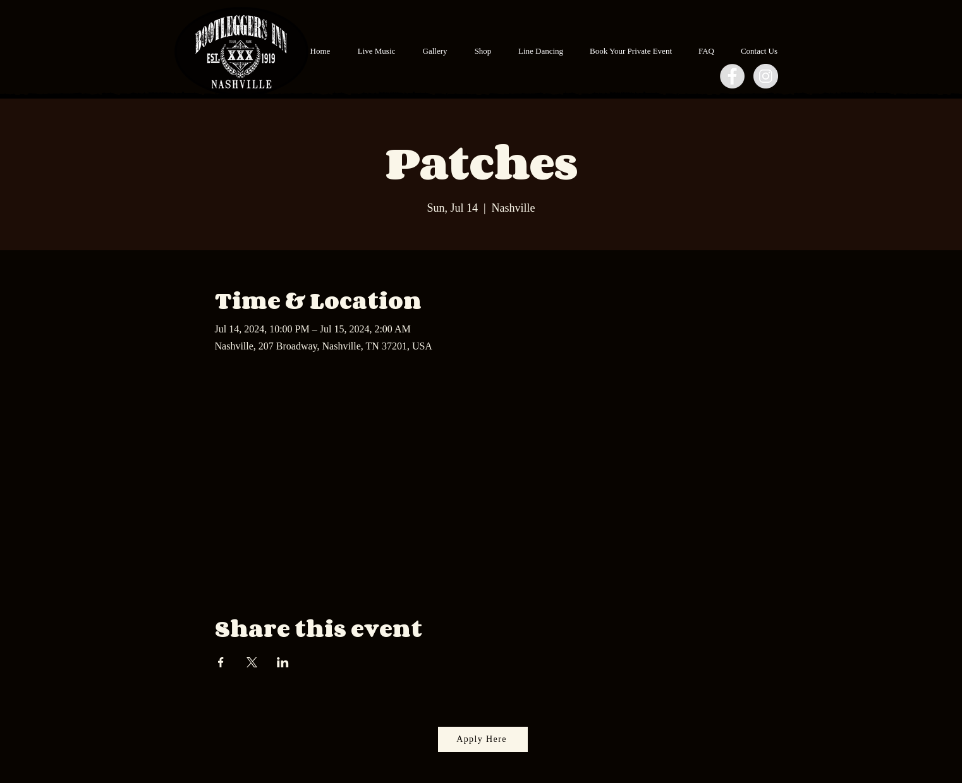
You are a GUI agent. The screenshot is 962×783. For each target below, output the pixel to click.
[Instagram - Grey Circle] (765, 76)
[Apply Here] (483, 739)
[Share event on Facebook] (221, 662)
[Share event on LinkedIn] (283, 662)
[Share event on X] (252, 662)
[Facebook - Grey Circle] (732, 76)
